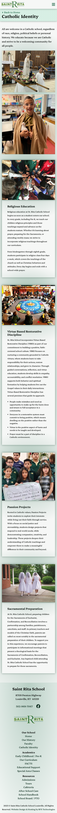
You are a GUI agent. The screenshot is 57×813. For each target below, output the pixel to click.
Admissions (28, 779)
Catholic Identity (28, 747)
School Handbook (28, 794)
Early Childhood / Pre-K (28, 756)
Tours (28, 783)
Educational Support (28, 767)
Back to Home (11, 12)
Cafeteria (28, 787)
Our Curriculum (28, 759)
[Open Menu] (53, 4)
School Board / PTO (28, 798)
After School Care (28, 790)
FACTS (28, 763)
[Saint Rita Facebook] (38, 706)
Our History (28, 739)
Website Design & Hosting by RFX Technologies (33, 809)
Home (28, 736)
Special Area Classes (28, 770)
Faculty (28, 743)
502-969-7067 (24, 706)
